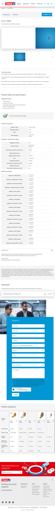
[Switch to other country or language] (52, 4)
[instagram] (13, 502)
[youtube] (6, 502)
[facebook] (9, 502)
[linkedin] (2, 502)
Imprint (16, 507)
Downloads (15, 14)
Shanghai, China (46, 487)
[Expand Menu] (2, 3)
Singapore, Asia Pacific (47, 489)
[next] (53, 57)
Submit (15, 394)
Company (15, 340)
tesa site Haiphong (35, 494)
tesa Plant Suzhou (35, 489)
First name (15, 326)
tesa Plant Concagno (36, 492)
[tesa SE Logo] (10, 3)
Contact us (47, 14)
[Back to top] (53, 480)
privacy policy (35, 384)
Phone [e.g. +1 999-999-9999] (23, 345)
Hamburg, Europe (46, 486)
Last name (15, 330)
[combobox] (28, 350)
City (14, 360)
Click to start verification (22, 389)
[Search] (48, 4)
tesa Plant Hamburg (35, 487)
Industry (3, 8)
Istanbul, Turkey (46, 496)
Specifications (6, 14)
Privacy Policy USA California (23, 507)
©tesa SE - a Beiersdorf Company (27, 509)
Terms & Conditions (43, 507)
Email (14, 335)
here (25, 116)
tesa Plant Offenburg (36, 486)
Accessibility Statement (34, 507)
